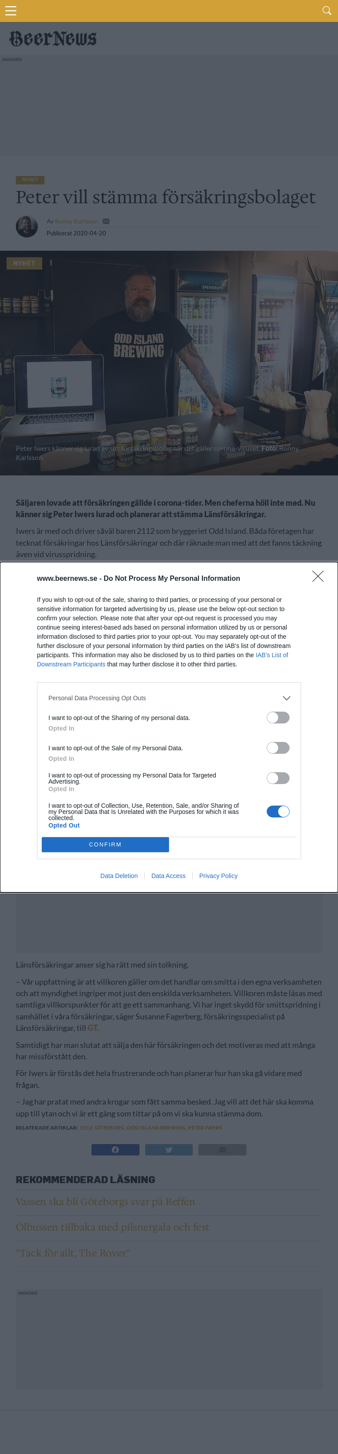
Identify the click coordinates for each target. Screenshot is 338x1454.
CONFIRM (105, 844)
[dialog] (169, 727)
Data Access (168, 875)
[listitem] (169, 698)
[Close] (320, 579)
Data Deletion (119, 875)
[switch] (278, 717)
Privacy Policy (218, 875)
